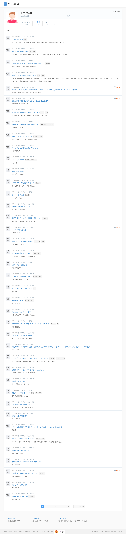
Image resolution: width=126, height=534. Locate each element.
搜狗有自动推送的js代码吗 (21, 393)
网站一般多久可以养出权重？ (22, 404)
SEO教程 (45, 521)
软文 (42, 112)
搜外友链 (35, 521)
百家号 (35, 276)
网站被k (38, 183)
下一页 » (81, 506)
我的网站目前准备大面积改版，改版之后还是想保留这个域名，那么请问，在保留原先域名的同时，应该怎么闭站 (51, 347)
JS (58, 324)
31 (75, 506)
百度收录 (42, 473)
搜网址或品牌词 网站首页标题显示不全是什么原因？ (30, 101)
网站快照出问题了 (18, 160)
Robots (53, 324)
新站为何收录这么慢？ (19, 416)
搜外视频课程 (12, 521)
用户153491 (15, 36)
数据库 (27, 160)
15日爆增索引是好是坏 (20, 230)
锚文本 (27, 300)
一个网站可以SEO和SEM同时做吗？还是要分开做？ (30, 358)
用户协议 (16, 531)
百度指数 (45, 218)
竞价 (43, 241)
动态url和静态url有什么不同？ (22, 253)
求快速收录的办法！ (19, 171)
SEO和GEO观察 (82, 521)
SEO (12, 4)
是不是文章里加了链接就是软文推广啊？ (26, 112)
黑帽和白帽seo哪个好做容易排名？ (24, 75)
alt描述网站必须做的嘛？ (20, 265)
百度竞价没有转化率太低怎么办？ (23, 438)
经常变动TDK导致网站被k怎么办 (23, 183)
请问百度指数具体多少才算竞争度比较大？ (27, 218)
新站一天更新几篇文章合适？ (22, 136)
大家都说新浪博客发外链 (20, 51)
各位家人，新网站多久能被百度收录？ (25, 473)
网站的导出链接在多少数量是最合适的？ (26, 124)
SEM (63, 358)
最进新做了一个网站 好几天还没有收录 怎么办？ (29, 370)
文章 (25, 39)
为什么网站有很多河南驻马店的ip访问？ (26, 148)
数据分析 (51, 358)
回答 (8, 30)
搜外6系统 (73, 521)
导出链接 (50, 124)
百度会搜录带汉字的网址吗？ (22, 335)
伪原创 (48, 63)
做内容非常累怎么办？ (19, 381)
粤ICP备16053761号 (47, 531)
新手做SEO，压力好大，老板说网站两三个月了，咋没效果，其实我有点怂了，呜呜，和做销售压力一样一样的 (50, 90)
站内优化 (35, 136)
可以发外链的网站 (18, 300)
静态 (39, 253)
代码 (39, 393)
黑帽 (38, 75)
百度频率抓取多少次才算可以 (22, 312)
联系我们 (10, 531)
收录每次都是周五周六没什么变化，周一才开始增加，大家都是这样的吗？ (38, 427)
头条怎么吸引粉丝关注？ (20, 450)
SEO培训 (20, 521)
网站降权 (31, 496)
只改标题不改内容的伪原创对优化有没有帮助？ (28, 63)
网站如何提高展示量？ (19, 485)
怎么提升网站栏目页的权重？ (22, 288)
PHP (32, 300)
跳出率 (27, 195)
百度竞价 (37, 241)
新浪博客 (32, 51)
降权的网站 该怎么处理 (20, 496)
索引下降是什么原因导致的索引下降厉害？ (27, 462)
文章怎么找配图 (17, 39)
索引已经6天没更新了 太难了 (22, 206)
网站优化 (43, 124)
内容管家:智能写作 (63, 521)
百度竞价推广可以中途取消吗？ (23, 241)
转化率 (38, 438)
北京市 (37, 22)
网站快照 (33, 160)
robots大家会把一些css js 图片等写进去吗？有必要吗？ (31, 324)
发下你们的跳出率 (18, 195)
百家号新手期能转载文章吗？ (22, 276)
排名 (43, 75)
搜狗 (32, 393)
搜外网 (5, 531)
